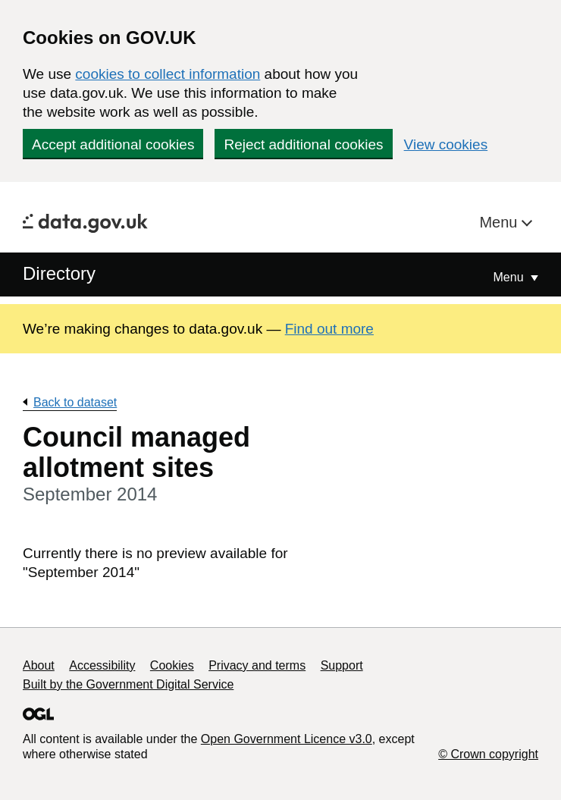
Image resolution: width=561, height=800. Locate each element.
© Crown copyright (488, 754)
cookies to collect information (167, 74)
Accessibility (102, 665)
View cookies (446, 144)
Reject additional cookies (303, 144)
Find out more (329, 329)
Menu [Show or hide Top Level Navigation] (510, 277)
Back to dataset (75, 402)
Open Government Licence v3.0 (286, 739)
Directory (59, 273)
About (39, 665)
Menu (500, 222)
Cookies (172, 665)
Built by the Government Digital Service (128, 684)
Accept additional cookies (113, 144)
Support (342, 665)
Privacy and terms (257, 665)
